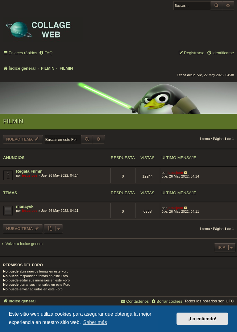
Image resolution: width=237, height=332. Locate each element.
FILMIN (13, 121)
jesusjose (29, 175)
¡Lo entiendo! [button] (202, 318)
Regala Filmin (29, 171)
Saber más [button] (95, 322)
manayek (24, 206)
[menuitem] (45, 53)
